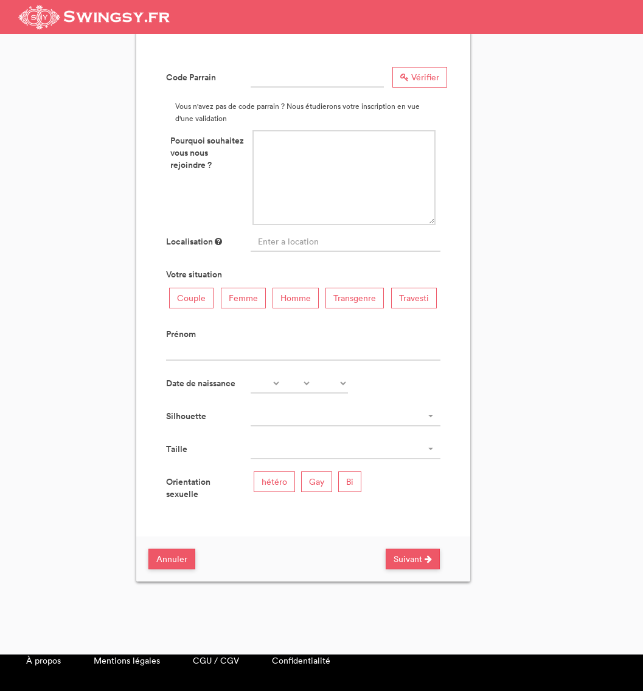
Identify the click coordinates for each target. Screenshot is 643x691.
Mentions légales (127, 660)
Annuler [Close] (171, 558)
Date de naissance (200, 383)
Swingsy (94, 17)
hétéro (274, 481)
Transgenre (354, 298)
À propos (43, 660)
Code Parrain (191, 77)
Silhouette (186, 416)
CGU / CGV (216, 660)
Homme (295, 298)
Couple (191, 298)
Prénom (181, 334)
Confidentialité (301, 660)
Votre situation (194, 274)
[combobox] (345, 416)
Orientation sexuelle (188, 488)
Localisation (194, 241)
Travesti (414, 298)
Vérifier (419, 77)
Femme (243, 298)
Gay (316, 481)
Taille (176, 449)
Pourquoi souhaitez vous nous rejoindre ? (207, 152)
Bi (349, 481)
